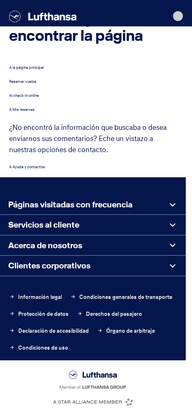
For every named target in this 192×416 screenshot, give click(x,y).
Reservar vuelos (22, 81)
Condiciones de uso (38, 347)
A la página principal (26, 67)
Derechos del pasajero (109, 314)
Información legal (35, 297)
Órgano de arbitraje (126, 331)
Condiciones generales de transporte (121, 297)
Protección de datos (39, 314)
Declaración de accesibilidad (49, 331)
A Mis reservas (22, 109)
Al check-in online (24, 95)
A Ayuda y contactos (27, 166)
